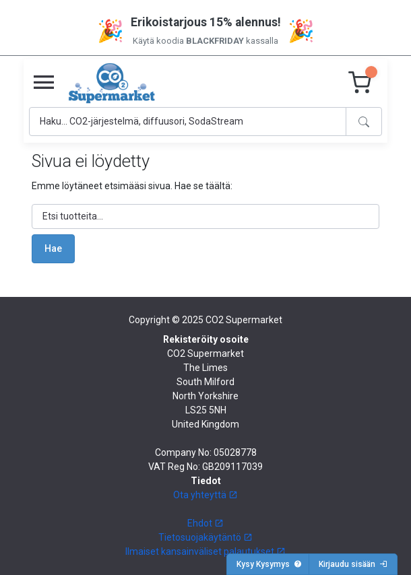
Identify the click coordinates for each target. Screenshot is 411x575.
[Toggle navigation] (43, 83)
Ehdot (205, 523)
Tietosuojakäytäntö (205, 537)
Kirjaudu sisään (353, 564)
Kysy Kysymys (269, 564)
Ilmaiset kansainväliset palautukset (205, 551)
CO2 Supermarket (243, 319)
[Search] (187, 121)
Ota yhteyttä (205, 494)
